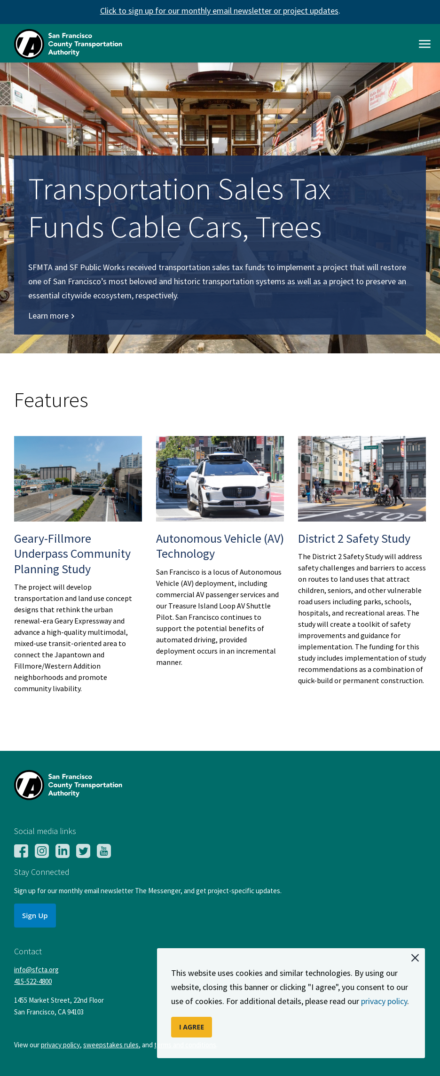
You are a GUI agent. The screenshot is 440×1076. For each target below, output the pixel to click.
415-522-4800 (33, 981)
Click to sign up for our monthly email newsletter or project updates (219, 10)
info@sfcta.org (36, 969)
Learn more (51, 315)
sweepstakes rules (111, 1044)
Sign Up (35, 915)
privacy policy (384, 1001)
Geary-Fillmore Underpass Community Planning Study (72, 553)
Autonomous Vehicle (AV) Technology (220, 545)
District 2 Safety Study (354, 538)
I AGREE (191, 1026)
